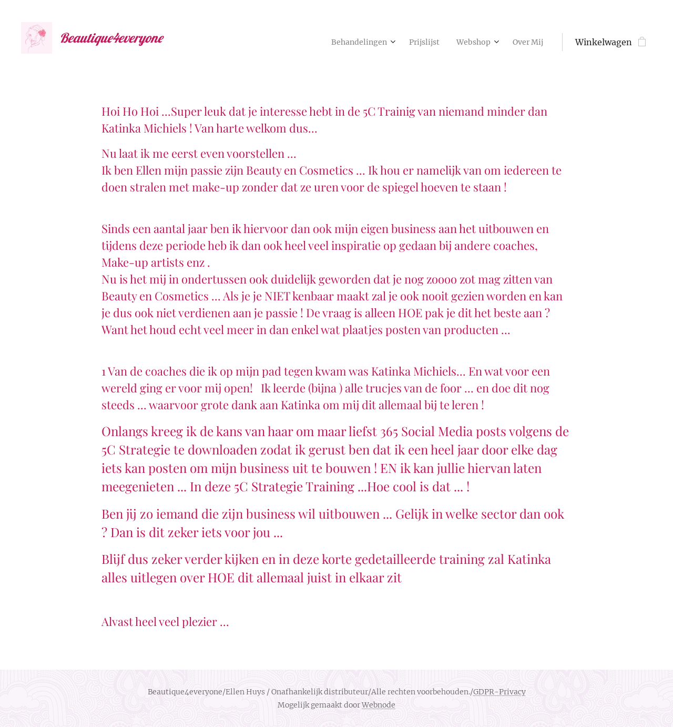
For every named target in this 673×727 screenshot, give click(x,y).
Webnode (378, 705)
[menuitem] (348, 42)
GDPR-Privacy (499, 691)
